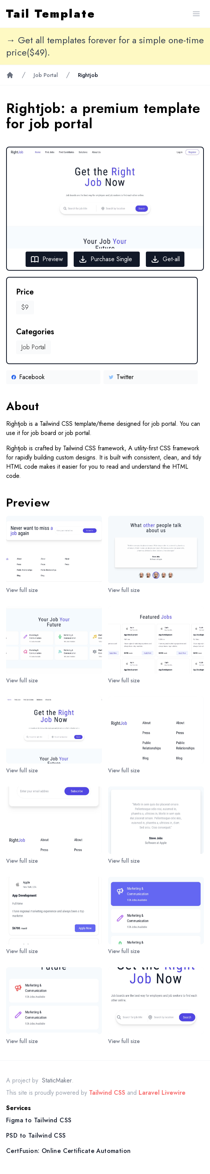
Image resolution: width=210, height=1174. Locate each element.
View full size (22, 590)
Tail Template (50, 14)
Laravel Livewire (162, 1092)
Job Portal (46, 75)
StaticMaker (57, 1080)
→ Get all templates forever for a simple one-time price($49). (105, 46)
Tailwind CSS (107, 1092)
